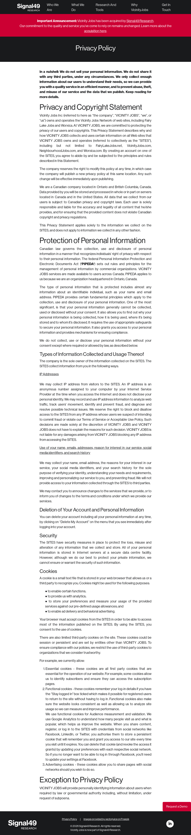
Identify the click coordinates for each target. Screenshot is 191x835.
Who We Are (53, 7)
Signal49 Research (140, 21)
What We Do (77, 7)
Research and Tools (106, 7)
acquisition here (95, 31)
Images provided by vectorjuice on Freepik (106, 819)
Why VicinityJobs (139, 7)
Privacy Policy (69, 819)
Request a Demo (176, 806)
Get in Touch (166, 7)
